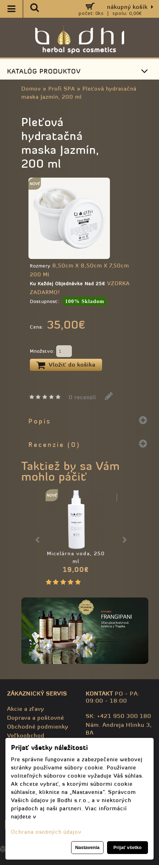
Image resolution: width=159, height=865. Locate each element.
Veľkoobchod (25, 735)
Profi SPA (61, 88)
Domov (31, 88)
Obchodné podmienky (37, 726)
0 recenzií (82, 397)
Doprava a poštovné (35, 717)
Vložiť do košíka (66, 365)
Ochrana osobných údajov (46, 831)
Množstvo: (51, 351)
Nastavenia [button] (87, 847)
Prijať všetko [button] (127, 847)
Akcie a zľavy (25, 708)
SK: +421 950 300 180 (118, 715)
